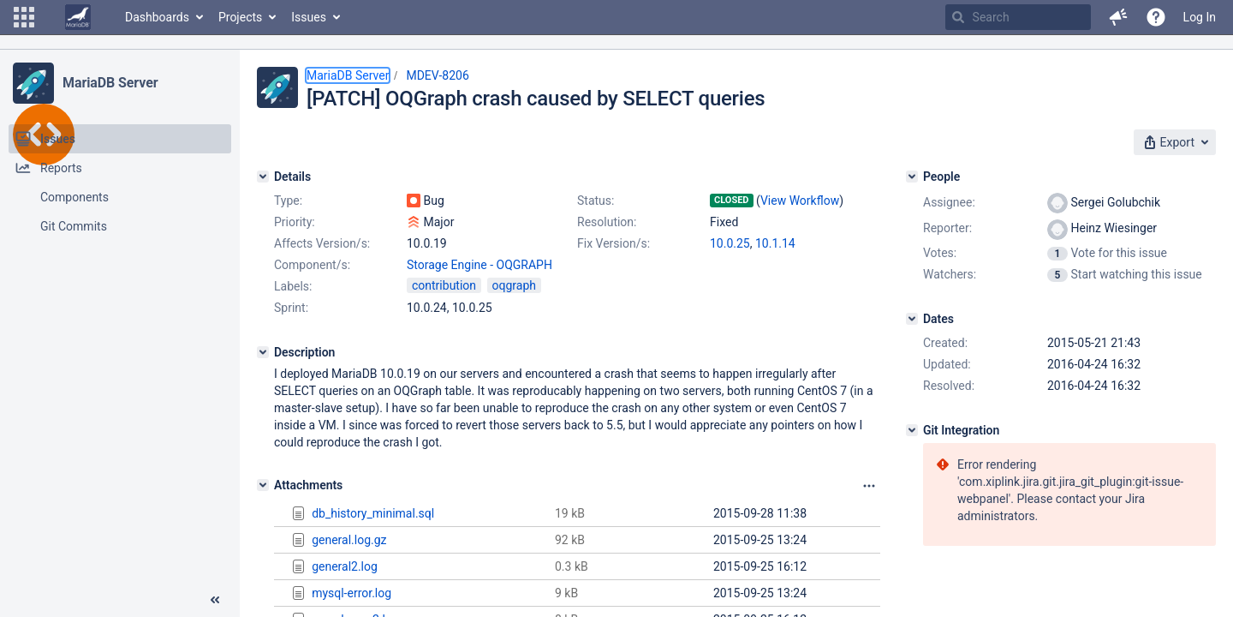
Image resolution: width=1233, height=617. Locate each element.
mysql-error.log (351, 593)
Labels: (293, 286)
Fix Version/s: (613, 243)
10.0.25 (730, 243)
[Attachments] (263, 485)
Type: (288, 200)
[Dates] (912, 319)
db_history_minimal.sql (373, 513)
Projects (240, 17)
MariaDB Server (110, 83)
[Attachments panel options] (869, 486)
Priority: (294, 222)
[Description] (263, 352)
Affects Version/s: (322, 243)
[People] (912, 177)
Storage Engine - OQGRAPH (479, 265)
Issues (308, 17)
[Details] (263, 177)
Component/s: (312, 265)
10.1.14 (775, 243)
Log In (1199, 17)
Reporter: (947, 228)
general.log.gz (349, 540)
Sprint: (291, 307)
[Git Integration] (912, 430)
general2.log (345, 566)
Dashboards (157, 17)
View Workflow (799, 200)
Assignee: (949, 202)
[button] (24, 17)
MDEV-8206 (437, 75)
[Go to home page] (78, 17)
